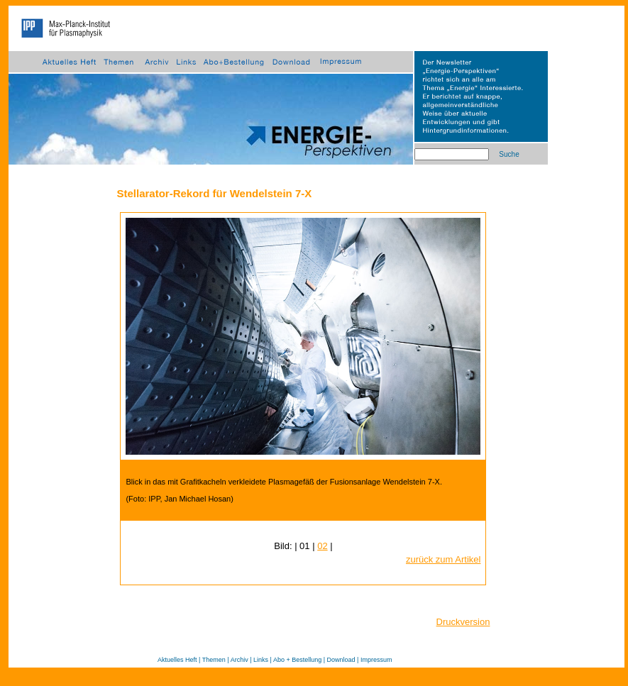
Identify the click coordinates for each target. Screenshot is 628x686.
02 (322, 546)
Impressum (376, 659)
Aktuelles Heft (177, 659)
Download (341, 659)
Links (260, 659)
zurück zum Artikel (443, 559)
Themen (214, 659)
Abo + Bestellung (297, 659)
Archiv (239, 659)
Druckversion (463, 621)
